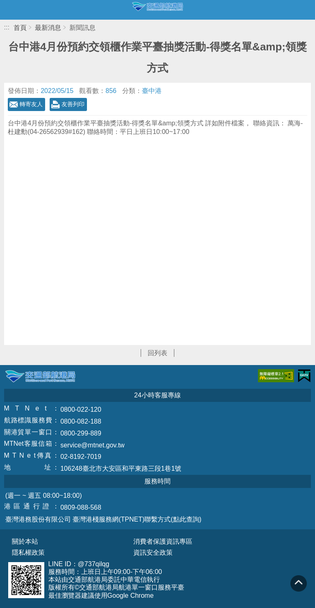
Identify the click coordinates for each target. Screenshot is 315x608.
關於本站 (25, 541)
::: (6, 27)
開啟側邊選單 (10, 10)
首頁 (20, 27)
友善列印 (73, 104)
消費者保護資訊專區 (162, 541)
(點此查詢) (186, 519)
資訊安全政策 (153, 552)
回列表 (157, 352)
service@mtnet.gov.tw (92, 445)
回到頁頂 (298, 583)
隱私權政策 (28, 552)
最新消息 (48, 27)
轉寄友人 (31, 104)
